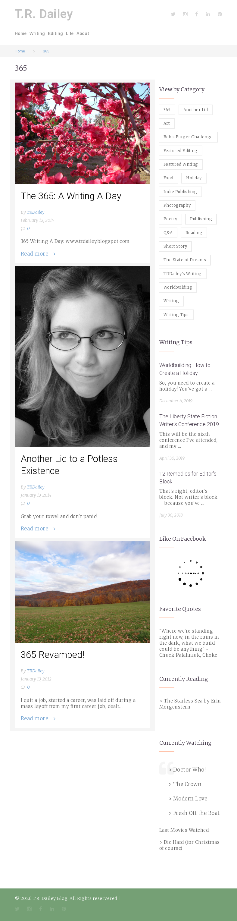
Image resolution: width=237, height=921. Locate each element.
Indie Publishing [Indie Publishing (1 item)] (180, 191)
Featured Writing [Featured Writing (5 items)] (181, 164)
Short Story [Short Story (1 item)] (175, 246)
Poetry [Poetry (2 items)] (170, 219)
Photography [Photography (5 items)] (177, 205)
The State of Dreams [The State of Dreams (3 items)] (185, 259)
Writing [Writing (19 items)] (171, 300)
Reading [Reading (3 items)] (194, 232)
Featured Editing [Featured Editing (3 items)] (181, 150)
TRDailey (36, 212)
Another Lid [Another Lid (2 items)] (195, 109)
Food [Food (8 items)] (168, 178)
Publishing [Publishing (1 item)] (201, 219)
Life (69, 33)
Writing (37, 33)
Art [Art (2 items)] (167, 123)
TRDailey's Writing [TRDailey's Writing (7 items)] (183, 273)
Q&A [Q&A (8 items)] (168, 232)
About (82, 33)
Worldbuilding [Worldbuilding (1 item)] (178, 287)
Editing (55, 33)
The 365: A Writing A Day (71, 196)
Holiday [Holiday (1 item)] (194, 178)
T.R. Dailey (44, 14)
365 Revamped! (52, 654)
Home (21, 33)
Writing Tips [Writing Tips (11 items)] (176, 314)
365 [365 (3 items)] (167, 109)
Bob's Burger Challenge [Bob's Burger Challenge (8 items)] (188, 137)
